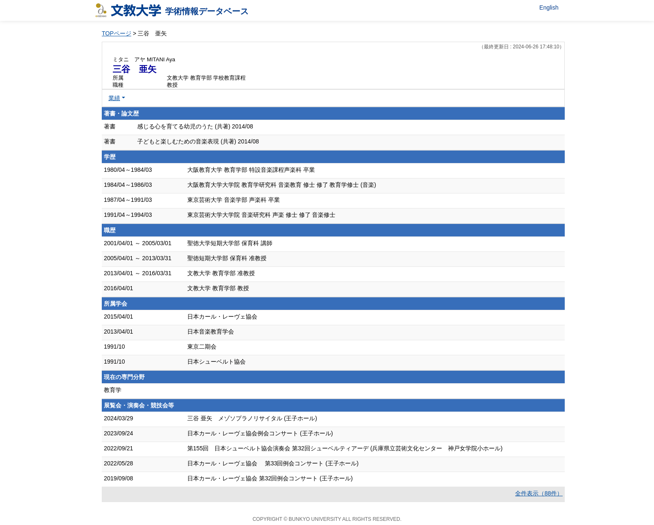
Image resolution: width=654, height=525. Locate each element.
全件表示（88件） (539, 493)
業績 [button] (114, 98)
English (548, 7)
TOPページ (116, 33)
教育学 (112, 390)
